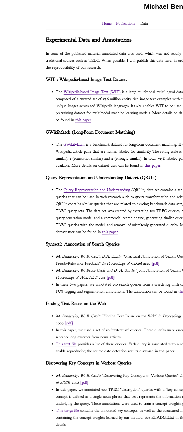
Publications (125, 23)
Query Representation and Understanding (97, 189)
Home (107, 23)
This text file (66, 344)
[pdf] (155, 263)
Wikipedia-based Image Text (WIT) (93, 91)
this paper (83, 119)
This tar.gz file (67, 410)
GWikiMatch (75, 144)
